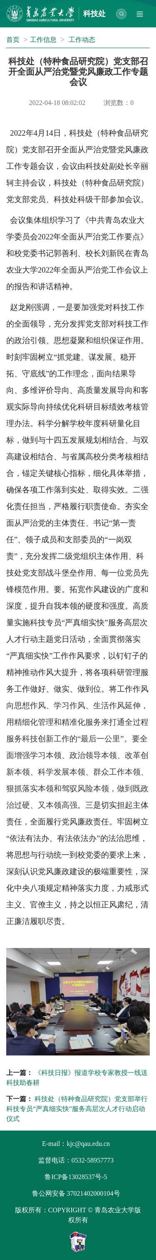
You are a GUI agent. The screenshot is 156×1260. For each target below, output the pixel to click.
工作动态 (82, 39)
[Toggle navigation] (139, 13)
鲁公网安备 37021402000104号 (76, 1193)
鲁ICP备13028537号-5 (76, 1176)
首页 (13, 39)
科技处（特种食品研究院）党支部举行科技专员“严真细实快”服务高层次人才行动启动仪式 (77, 1108)
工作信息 (43, 39)
